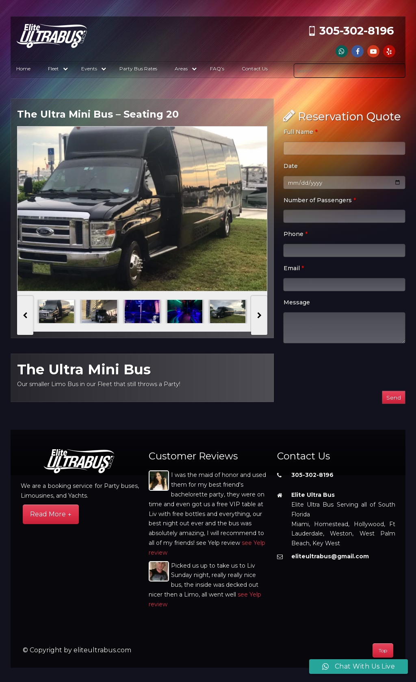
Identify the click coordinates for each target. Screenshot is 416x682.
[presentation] (25, 315)
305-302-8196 (356, 30)
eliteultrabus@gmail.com (330, 556)
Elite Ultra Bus (313, 494)
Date (291, 166)
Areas (186, 69)
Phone (296, 234)
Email (294, 268)
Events (93, 69)
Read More (48, 514)
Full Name (300, 132)
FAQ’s (217, 69)
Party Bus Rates (138, 69)
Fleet (58, 69)
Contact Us (255, 69)
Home (23, 69)
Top (383, 650)
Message (297, 302)
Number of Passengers (320, 200)
